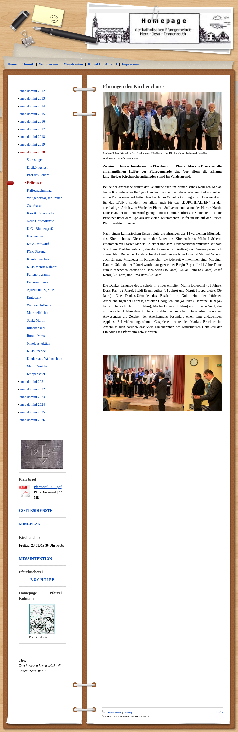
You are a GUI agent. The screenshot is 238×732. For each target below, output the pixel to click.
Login (219, 711)
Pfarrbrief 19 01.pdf (48, 487)
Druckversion (112, 712)
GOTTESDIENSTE (35, 510)
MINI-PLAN (30, 524)
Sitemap (127, 712)
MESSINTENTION (35, 559)
